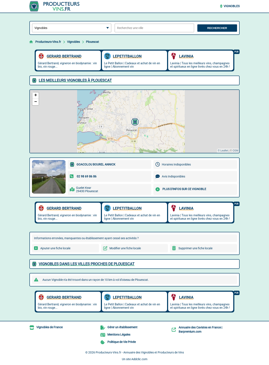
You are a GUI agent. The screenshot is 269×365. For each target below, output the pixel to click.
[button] (134, 121)
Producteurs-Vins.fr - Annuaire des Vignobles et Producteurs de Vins (140, 352)
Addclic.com (139, 359)
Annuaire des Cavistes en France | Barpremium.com (200, 329)
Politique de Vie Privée (121, 342)
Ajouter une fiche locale (55, 248)
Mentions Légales (118, 334)
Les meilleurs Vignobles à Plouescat (75, 80)
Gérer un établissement (122, 327)
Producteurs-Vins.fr (48, 41)
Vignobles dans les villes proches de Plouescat (86, 264)
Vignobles (232, 6)
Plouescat (92, 41)
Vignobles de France (49, 327)
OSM (235, 150)
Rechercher (217, 28)
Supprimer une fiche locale (195, 248)
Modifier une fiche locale (125, 248)
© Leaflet (223, 150)
